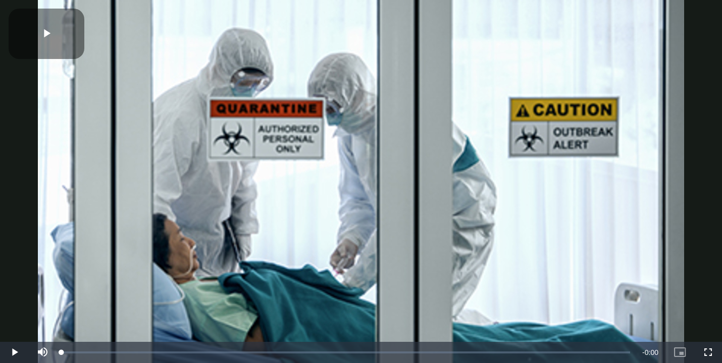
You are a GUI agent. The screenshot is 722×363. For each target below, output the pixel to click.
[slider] (346, 352)
